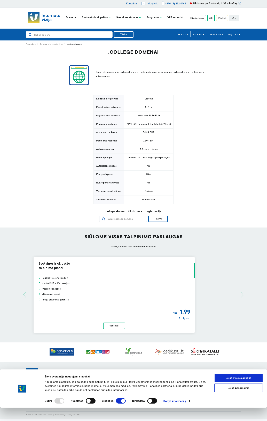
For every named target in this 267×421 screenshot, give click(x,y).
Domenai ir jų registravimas (51, 44)
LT (237, 18)
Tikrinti (123, 34)
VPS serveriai (172, 17)
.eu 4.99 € (198, 34)
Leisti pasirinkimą (238, 401)
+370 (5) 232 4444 (175, 3)
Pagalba (159, 373)
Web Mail (224, 18)
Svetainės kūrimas (124, 17)
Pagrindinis (31, 44)
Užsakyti (133, 327)
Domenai (68, 17)
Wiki (211, 18)
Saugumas (149, 17)
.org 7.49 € (234, 34)
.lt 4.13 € (183, 34)
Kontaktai (131, 3)
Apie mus (203, 373)
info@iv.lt (152, 3)
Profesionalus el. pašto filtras (127, 378)
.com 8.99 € (216, 34)
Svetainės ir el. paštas (92, 17)
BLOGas (202, 378)
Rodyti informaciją (174, 414)
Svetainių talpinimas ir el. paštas (86, 378)
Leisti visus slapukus (239, 391)
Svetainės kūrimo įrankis (125, 373)
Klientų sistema (195, 18)
